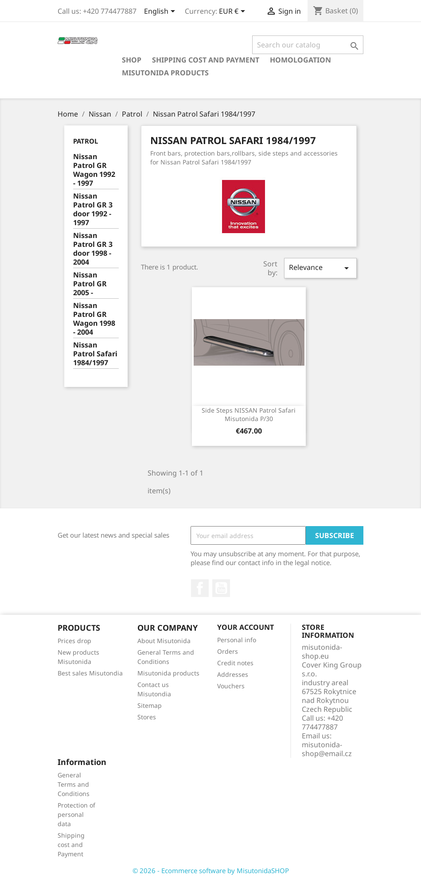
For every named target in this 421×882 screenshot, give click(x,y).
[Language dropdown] (161, 12)
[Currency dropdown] (233, 12)
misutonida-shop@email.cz (327, 749)
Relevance (320, 267)
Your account (245, 627)
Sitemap (149, 705)
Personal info (236, 640)
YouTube (221, 588)
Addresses (232, 674)
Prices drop (74, 640)
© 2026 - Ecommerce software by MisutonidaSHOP (211, 870)
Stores (146, 717)
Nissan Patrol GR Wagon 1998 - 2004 (94, 319)
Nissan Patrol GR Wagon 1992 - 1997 (94, 170)
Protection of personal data (76, 814)
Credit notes (235, 663)
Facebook (200, 588)
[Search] (307, 44)
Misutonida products (165, 73)
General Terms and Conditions (74, 784)
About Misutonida (164, 640)
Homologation (300, 60)
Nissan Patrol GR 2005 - (90, 283)
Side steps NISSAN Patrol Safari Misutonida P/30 (249, 414)
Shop (131, 60)
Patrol (85, 141)
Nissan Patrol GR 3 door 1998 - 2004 (93, 249)
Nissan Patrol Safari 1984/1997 (95, 353)
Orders (227, 651)
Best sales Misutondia (90, 673)
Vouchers (231, 686)
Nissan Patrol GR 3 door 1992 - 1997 (93, 209)
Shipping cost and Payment (205, 60)
